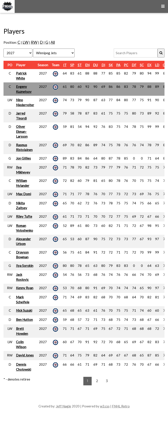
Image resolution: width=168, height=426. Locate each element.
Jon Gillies (23, 158)
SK (111, 65)
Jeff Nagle (63, 406)
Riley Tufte (24, 216)
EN (87, 65)
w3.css (105, 406)
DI (103, 65)
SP (72, 65)
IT (64, 65)
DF (134, 65)
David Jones (25, 355)
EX (149, 65)
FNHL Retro (121, 406)
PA (118, 65)
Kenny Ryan (24, 288)
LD (157, 65)
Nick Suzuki (24, 310)
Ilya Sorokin (24, 266)
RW (34, 42)
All (53, 42)
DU (95, 65)
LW (25, 42)
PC (126, 65)
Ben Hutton (24, 320)
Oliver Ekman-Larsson (22, 131)
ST (80, 65)
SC (142, 65)
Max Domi (23, 194)
